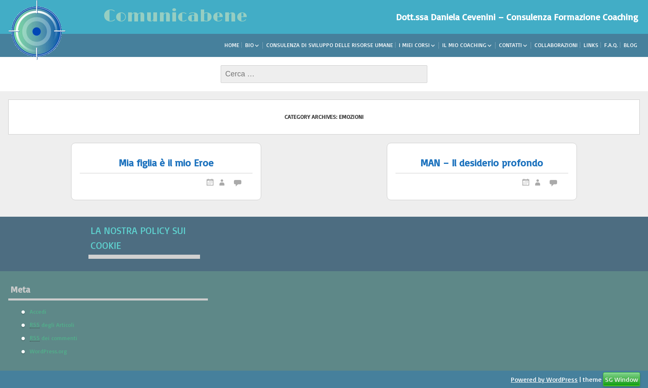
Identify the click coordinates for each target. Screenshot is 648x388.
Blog (630, 44)
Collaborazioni (556, 44)
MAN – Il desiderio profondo (481, 163)
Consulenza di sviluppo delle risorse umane (329, 44)
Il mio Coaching (464, 44)
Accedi (38, 311)
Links (591, 44)
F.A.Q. (611, 44)
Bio (249, 44)
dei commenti (53, 337)
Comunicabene (175, 16)
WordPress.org (48, 350)
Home (231, 44)
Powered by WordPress (544, 379)
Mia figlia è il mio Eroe (166, 163)
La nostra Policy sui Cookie (138, 237)
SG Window (621, 379)
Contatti (510, 44)
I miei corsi (414, 44)
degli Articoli (52, 324)
